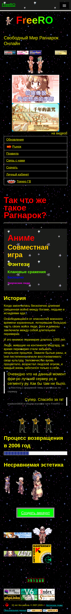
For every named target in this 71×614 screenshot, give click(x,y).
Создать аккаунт (35, 513)
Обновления (15, 139)
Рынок (13, 147)
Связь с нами (15, 160)
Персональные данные (15, 610)
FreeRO (8, 5)
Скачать (12, 167)
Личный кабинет (17, 174)
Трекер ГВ (18, 181)
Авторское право (54, 605)
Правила (12, 153)
